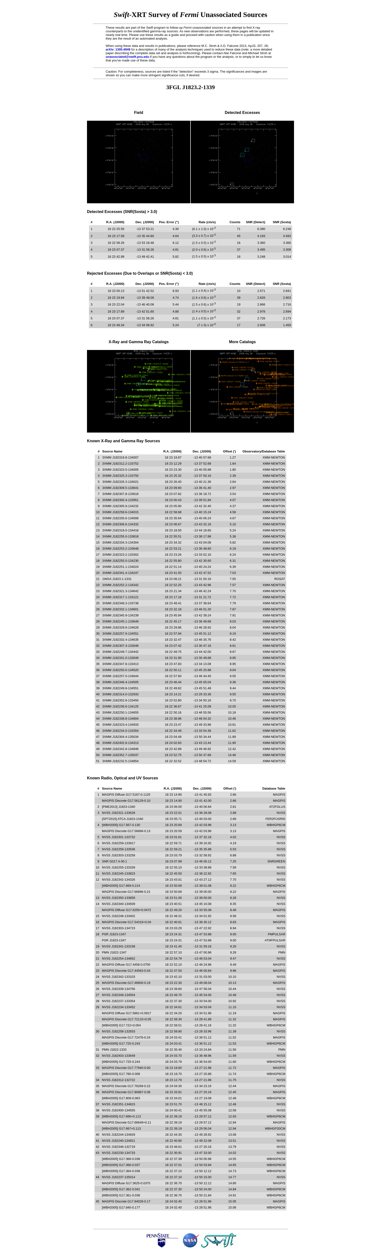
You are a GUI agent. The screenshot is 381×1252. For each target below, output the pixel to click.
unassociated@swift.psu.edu (127, 57)
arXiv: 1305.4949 (118, 49)
